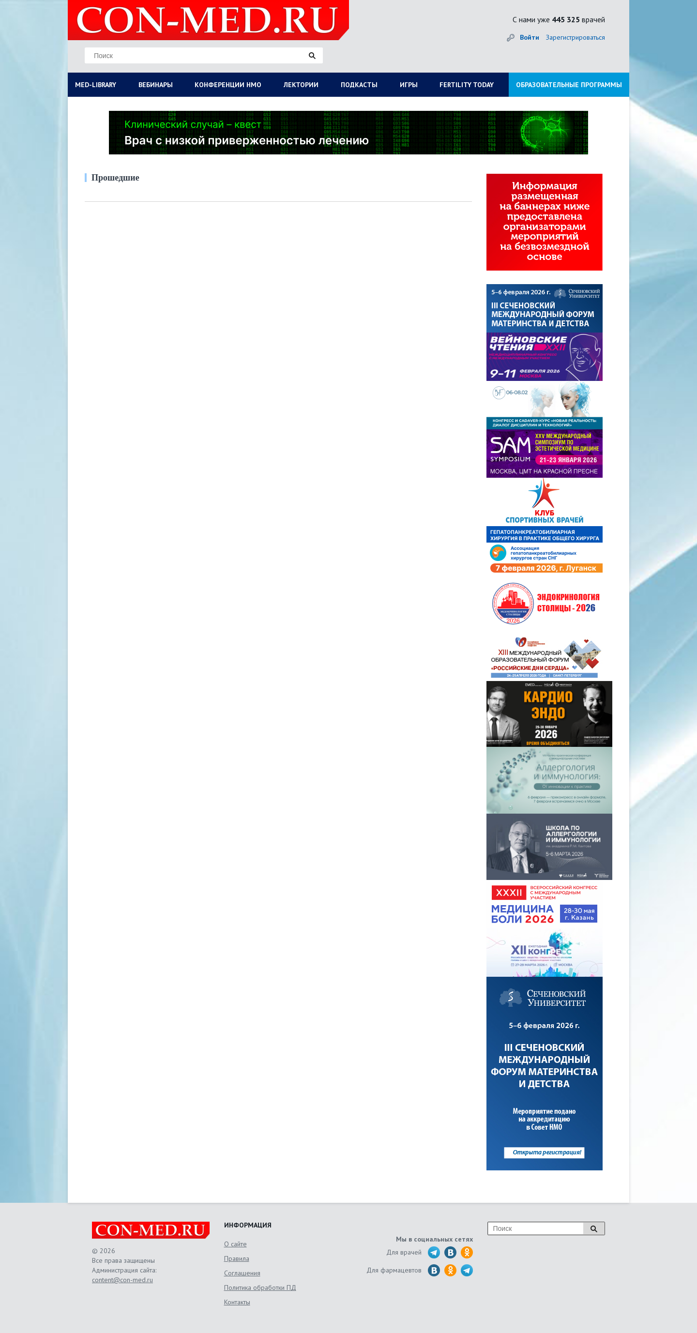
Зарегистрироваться (575, 37)
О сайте (235, 1244)
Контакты (237, 1302)
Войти (529, 37)
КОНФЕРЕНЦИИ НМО (228, 84)
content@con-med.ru (122, 1279)
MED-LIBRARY (95, 84)
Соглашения (242, 1273)
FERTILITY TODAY (466, 84)
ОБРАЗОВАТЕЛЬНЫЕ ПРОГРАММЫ (569, 84)
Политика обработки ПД (260, 1287)
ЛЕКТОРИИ (301, 84)
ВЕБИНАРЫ (155, 84)
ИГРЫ (409, 84)
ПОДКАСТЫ (359, 84)
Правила (236, 1258)
